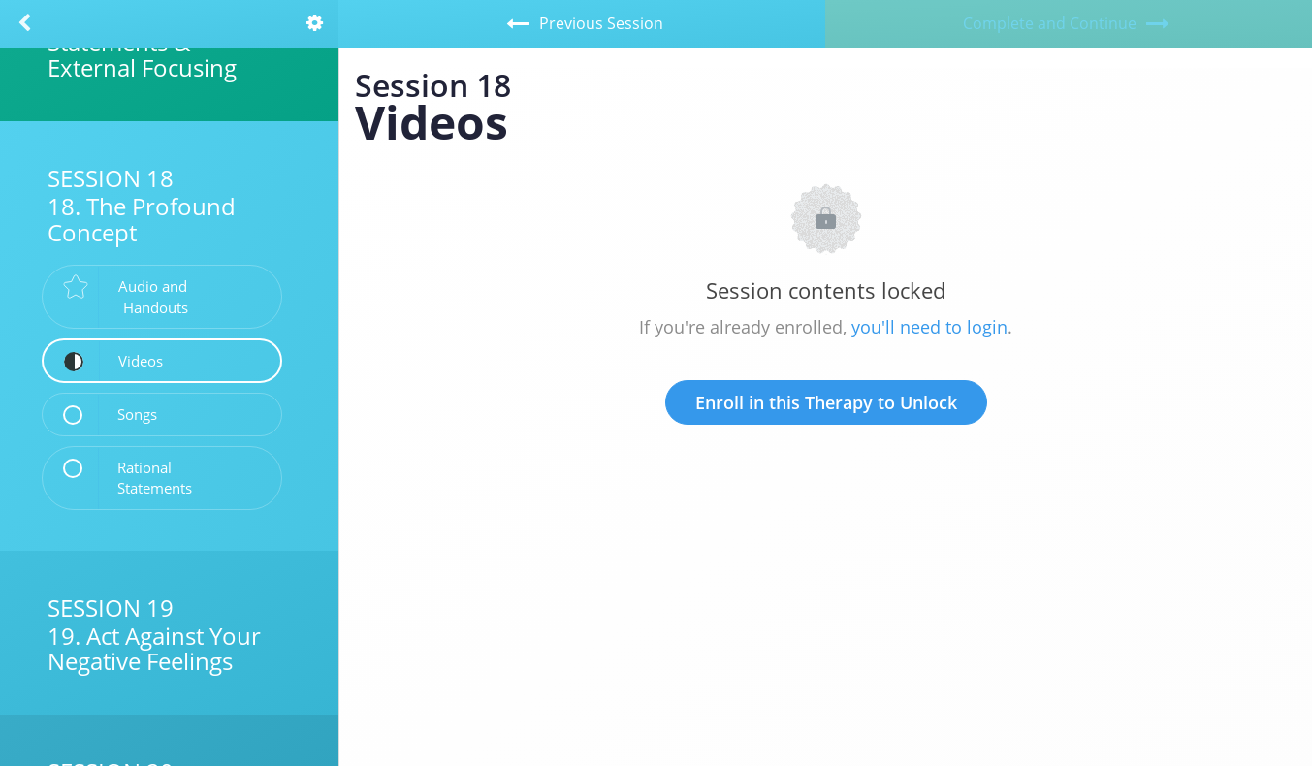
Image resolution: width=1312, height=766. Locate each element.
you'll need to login (929, 326)
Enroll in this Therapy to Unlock (826, 402)
